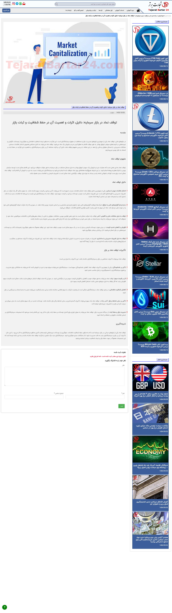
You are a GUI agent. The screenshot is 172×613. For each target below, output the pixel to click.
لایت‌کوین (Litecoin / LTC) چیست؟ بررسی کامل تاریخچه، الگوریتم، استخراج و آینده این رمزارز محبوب (151, 135)
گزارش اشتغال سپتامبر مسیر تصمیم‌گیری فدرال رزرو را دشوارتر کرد (152, 503)
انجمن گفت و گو (78, 10)
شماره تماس (58, 393)
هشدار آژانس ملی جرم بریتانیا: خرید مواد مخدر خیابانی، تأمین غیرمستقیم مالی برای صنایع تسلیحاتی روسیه (152, 539)
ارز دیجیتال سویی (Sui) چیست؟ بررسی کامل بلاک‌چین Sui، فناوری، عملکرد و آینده (151, 313)
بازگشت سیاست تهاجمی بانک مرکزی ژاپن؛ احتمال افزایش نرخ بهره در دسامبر (152, 427)
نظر (123, 365)
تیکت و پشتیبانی (91, 10)
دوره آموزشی (130, 10)
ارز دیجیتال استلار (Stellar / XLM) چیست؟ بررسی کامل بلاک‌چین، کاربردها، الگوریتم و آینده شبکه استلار (151, 279)
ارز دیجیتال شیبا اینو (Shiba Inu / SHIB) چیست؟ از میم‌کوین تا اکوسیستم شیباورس (151, 94)
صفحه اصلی (168, 16)
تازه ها (100, 10)
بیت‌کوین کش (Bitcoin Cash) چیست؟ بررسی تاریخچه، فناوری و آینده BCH (153, 345)
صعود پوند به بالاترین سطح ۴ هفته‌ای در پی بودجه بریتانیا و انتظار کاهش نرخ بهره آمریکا (151, 395)
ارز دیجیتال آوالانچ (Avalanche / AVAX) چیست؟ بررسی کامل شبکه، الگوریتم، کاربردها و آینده (150, 209)
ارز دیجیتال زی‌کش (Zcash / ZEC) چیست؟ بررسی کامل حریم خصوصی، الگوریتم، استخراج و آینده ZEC (150, 174)
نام (123, 393)
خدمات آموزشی (119, 10)
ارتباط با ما (68, 10)
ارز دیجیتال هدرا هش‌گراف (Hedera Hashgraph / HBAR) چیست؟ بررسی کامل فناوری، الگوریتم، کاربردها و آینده (152, 244)
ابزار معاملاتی (109, 10)
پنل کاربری (6, 10)
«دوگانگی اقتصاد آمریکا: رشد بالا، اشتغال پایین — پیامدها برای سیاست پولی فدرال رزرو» (150, 466)
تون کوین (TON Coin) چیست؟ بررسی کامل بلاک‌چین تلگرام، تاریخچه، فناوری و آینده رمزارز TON (150, 60)
